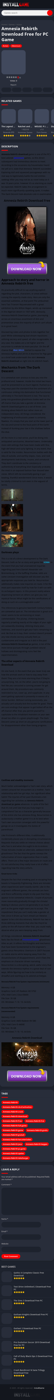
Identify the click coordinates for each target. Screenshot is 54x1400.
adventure (19, 157)
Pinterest (27, 90)
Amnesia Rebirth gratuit (13, 1135)
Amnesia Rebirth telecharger (15, 1158)
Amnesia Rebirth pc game (14, 1148)
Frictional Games (30, 939)
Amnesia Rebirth (10, 1102)
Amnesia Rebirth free (12, 1121)
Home (4, 24)
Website (4, 1243)
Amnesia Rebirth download (15, 1116)
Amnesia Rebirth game (13, 1130)
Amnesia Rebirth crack (13, 1111)
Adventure (16, 46)
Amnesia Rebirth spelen (13, 1153)
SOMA (47, 562)
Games (12, 24)
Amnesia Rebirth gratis (37, 1130)
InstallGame (39, 1388)
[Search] (27, 13)
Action (19, 24)
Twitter (16, 90)
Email (4, 1231)
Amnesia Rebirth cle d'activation (17, 1107)
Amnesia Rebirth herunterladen (17, 1139)
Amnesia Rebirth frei (35, 1121)
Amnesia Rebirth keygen (36, 1144)
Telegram (37, 90)
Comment (6, 1184)
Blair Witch (18, 350)
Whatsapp (47, 90)
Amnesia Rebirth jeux (12, 1144)
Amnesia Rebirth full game (14, 1125)
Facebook (6, 90)
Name (4, 1219)
